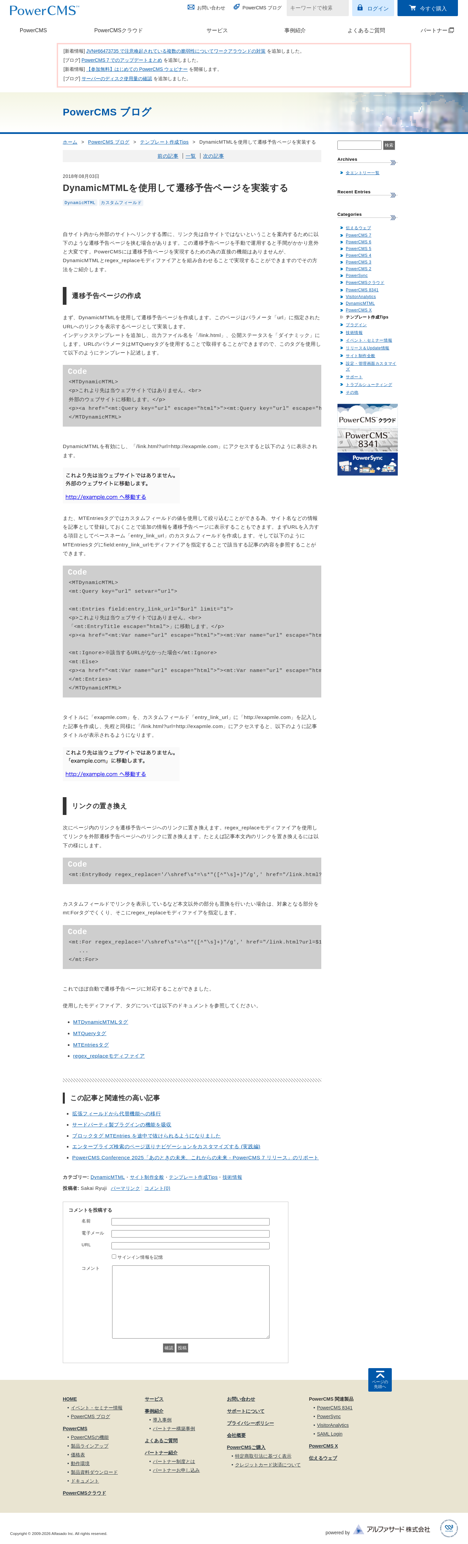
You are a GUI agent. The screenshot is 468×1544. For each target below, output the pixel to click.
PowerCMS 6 (358, 242)
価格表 (78, 1454)
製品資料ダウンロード (94, 1472)
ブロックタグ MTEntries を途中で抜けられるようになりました (146, 1136)
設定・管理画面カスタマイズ (371, 366)
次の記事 (213, 156)
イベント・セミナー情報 (369, 340)
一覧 (191, 156)
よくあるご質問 (366, 30)
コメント (91, 1268)
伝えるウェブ (358, 228)
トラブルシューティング (369, 384)
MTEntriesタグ (91, 1045)
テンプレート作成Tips (164, 142)
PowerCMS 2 (358, 269)
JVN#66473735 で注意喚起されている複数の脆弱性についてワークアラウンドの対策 (176, 51)
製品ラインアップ (89, 1446)
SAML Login (329, 1434)
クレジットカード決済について (268, 1464)
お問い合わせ (211, 7)
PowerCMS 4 (358, 255)
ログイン (378, 8)
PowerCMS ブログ (262, 7)
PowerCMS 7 (358, 235)
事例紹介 (295, 30)
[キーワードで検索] (313, 8)
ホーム (70, 142)
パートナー (430, 30)
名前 (86, 1220)
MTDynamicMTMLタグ (100, 1022)
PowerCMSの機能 (90, 1437)
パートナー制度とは (174, 1461)
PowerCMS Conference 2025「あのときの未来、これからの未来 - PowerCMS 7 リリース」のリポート (195, 1157)
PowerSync (357, 275)
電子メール (93, 1233)
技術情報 (232, 1177)
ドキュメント (85, 1481)
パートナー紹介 (161, 1452)
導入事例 (162, 1419)
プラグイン (356, 325)
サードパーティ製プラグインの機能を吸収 (122, 1124)
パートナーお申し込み (176, 1470)
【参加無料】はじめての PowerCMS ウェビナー (137, 69)
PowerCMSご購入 (246, 1447)
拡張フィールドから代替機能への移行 (116, 1113)
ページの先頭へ (380, 1384)
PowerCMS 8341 (362, 290)
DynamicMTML (80, 202)
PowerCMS (33, 30)
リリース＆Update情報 (367, 348)
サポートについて (246, 1411)
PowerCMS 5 (358, 248)
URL (86, 1244)
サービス (217, 30)
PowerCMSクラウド (118, 30)
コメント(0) (157, 1188)
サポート (354, 377)
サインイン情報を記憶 (140, 1257)
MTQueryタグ (89, 1033)
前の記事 (167, 156)
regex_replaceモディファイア (109, 1056)
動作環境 (80, 1463)
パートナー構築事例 (174, 1428)
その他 (352, 392)
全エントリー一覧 (362, 173)
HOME (70, 1399)
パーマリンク (125, 1188)
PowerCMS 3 (358, 262)
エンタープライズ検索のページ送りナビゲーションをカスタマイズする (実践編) (166, 1146)
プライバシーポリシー (250, 1423)
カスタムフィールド (121, 202)
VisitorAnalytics (361, 296)
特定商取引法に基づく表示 (263, 1456)
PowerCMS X (359, 310)
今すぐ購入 (433, 8)
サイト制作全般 (147, 1177)
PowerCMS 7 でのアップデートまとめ (122, 60)
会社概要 (236, 1435)
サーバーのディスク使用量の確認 (117, 78)
